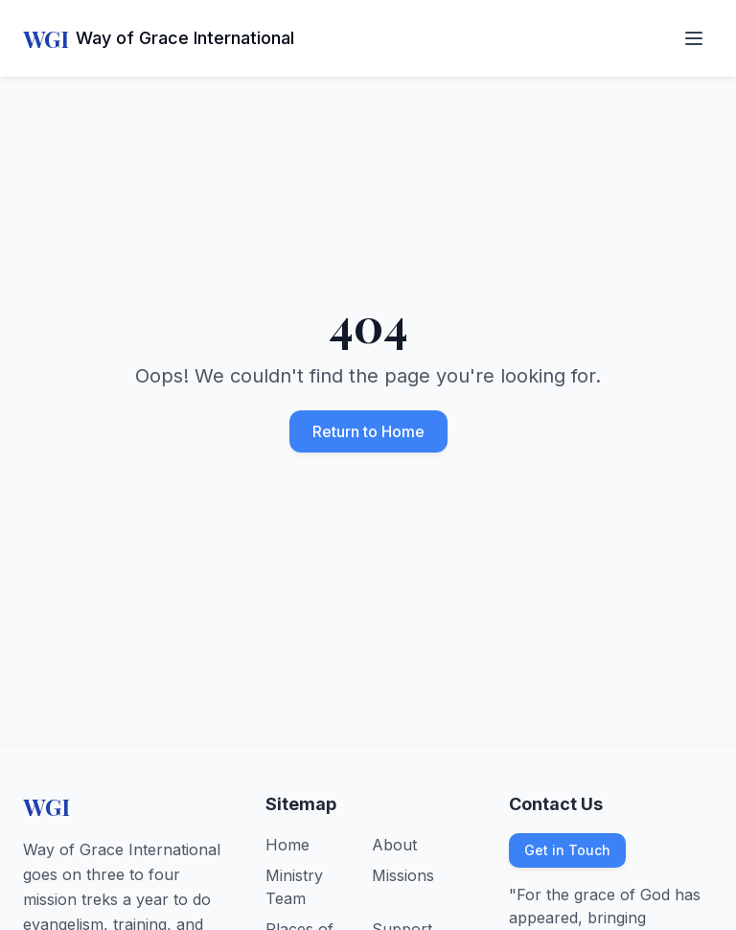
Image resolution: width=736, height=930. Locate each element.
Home (287, 844)
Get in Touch (567, 850)
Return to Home (368, 431)
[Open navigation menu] (694, 38)
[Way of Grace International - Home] (158, 38)
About (394, 844)
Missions (403, 875)
